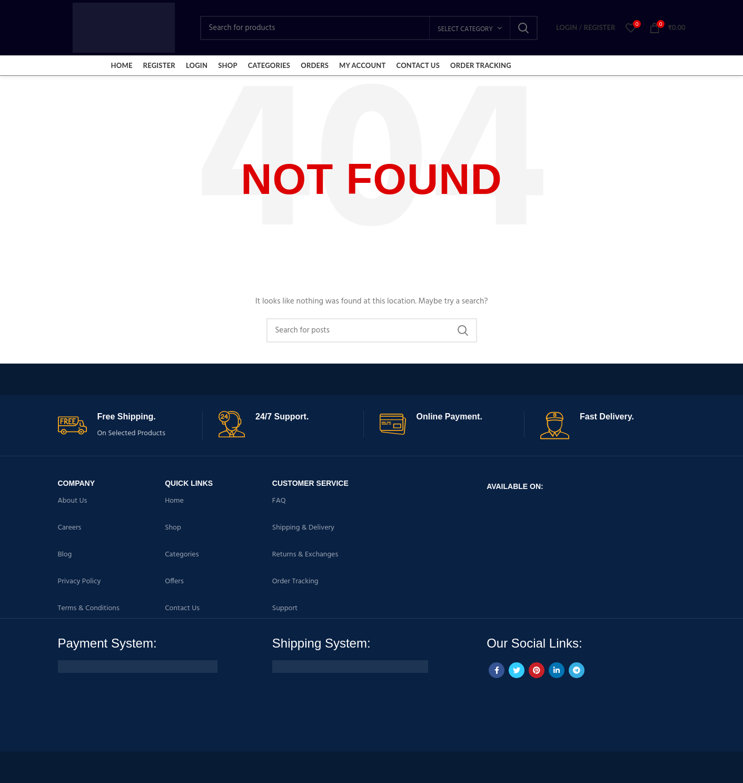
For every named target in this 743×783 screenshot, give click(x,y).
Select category (465, 29)
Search (523, 28)
